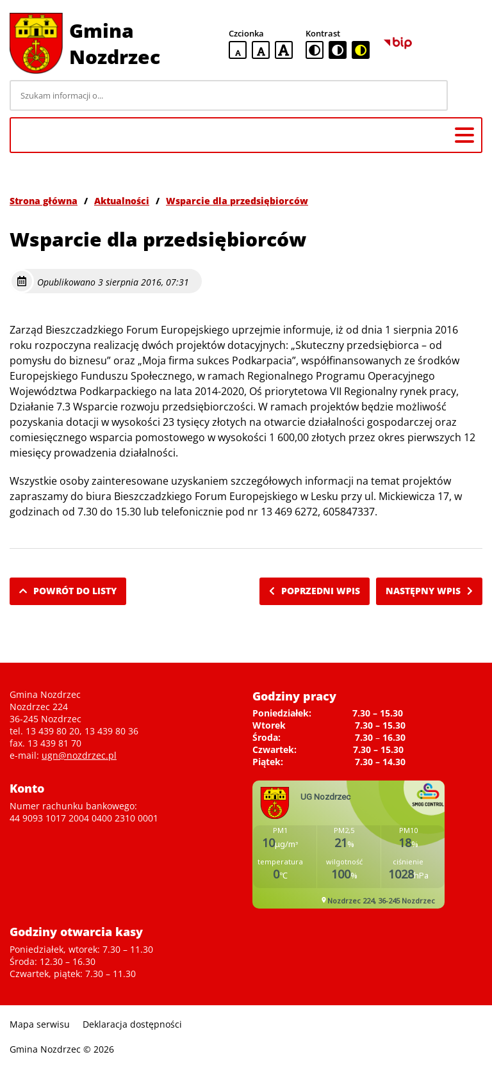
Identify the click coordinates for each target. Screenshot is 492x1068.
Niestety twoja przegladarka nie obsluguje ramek (348, 845)
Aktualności (121, 201)
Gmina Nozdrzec (114, 43)
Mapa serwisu (40, 1024)
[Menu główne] (464, 135)
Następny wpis (429, 591)
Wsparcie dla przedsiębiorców (237, 201)
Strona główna (44, 201)
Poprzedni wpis (314, 591)
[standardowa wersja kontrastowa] (315, 50)
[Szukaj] (467, 95)
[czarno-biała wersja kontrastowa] (338, 50)
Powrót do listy (68, 591)
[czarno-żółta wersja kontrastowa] (361, 50)
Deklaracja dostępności (132, 1024)
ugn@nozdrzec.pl (79, 755)
